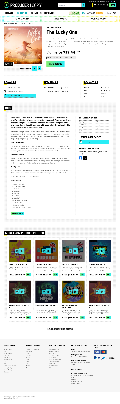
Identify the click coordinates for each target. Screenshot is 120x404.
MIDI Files (52, 364)
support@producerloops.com (80, 351)
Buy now (55, 64)
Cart (113, 5)
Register (102, 1)
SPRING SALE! (74, 13)
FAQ (5, 362)
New (83, 13)
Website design (8, 398)
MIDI (85, 93)
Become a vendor (9, 353)
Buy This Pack (17, 214)
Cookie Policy (8, 370)
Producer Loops (54, 27)
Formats (35, 13)
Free (114, 13)
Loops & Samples (54, 362)
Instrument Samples (55, 359)
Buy (28, 275)
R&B (80, 131)
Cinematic (29, 351)
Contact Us (7, 357)
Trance (28, 366)
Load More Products (60, 329)
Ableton (86, 87)
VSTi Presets (52, 368)
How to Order (8, 359)
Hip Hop (81, 122)
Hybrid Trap (100, 122)
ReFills (103, 93)
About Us (6, 355)
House (28, 357)
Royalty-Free (18, 95)
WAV (102, 96)
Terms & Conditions (10, 366)
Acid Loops (105, 87)
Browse (9, 13)
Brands (49, 13)
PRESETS (99, 13)
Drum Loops (52, 353)
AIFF (85, 90)
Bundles (108, 13)
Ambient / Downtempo (33, 349)
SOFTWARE (91, 13)
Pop (97, 128)
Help (98, 1)
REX (85, 96)
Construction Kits (54, 349)
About (91, 1)
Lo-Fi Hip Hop (83, 125)
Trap (27, 368)
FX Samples (52, 357)
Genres (22, 13)
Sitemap (6, 372)
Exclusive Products (54, 355)
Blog (94, 1)
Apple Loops (105, 90)
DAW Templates (53, 351)
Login (107, 1)
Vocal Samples (53, 366)
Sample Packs (8, 349)
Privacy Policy (8, 368)
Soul (97, 131)
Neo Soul (82, 128)
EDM (27, 353)
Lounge (98, 125)
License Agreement (89, 142)
